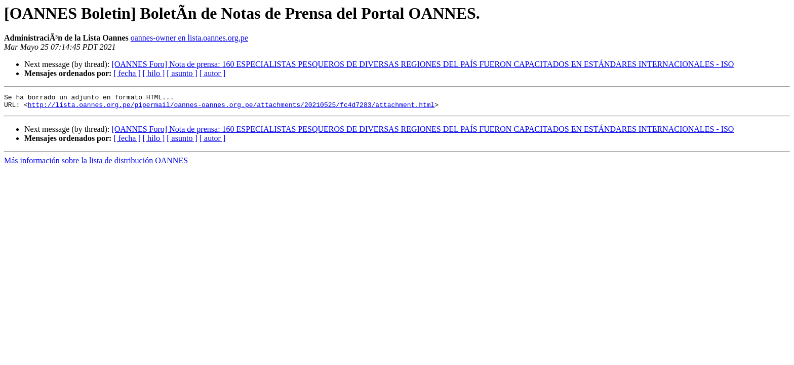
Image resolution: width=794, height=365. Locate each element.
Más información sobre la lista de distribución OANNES (96, 163)
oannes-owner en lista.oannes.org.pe (189, 37)
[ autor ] (213, 73)
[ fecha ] (126, 73)
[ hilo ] (154, 73)
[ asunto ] (182, 73)
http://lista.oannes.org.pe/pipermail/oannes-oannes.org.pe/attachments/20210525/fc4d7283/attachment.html (231, 107)
